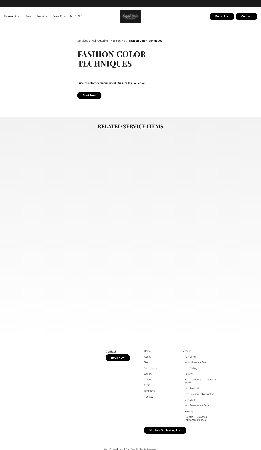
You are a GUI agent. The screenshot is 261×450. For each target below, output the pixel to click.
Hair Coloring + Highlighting (108, 40)
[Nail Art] (188, 374)
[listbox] (62, 16)
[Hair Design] (190, 356)
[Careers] (148, 379)
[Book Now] (222, 16)
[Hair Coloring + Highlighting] (199, 394)
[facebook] (5, 3)
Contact (246, 16)
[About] (19, 16)
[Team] (30, 16)
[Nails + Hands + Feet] (195, 362)
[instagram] (16, 3)
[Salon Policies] (151, 368)
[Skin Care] (189, 399)
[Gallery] (148, 374)
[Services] (43, 16)
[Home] (9, 16)
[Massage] (189, 411)
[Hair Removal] (191, 388)
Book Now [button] (89, 95)
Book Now (222, 16)
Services (82, 40)
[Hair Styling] (190, 368)
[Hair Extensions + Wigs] (196, 405)
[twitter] (10, 3)
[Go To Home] (130, 16)
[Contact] (246, 16)
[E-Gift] (79, 16)
